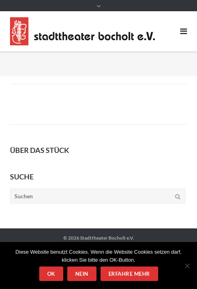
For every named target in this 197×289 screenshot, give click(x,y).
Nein (81, 274)
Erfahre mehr (129, 274)
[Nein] (187, 266)
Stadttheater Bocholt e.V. (107, 238)
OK (51, 274)
